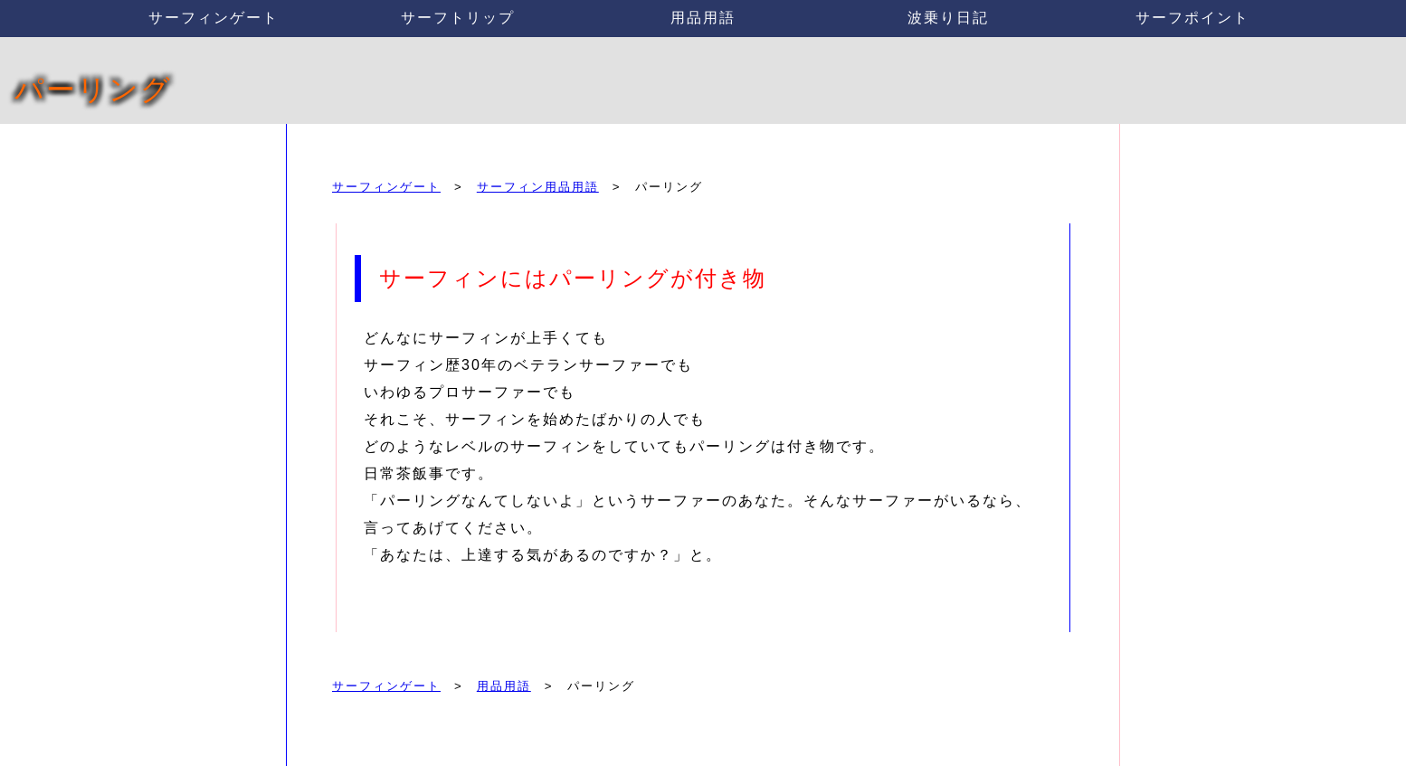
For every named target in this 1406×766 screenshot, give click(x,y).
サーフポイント (1192, 17)
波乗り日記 (948, 17)
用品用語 (703, 17)
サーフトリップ (458, 17)
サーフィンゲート (213, 17)
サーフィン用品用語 (538, 187)
